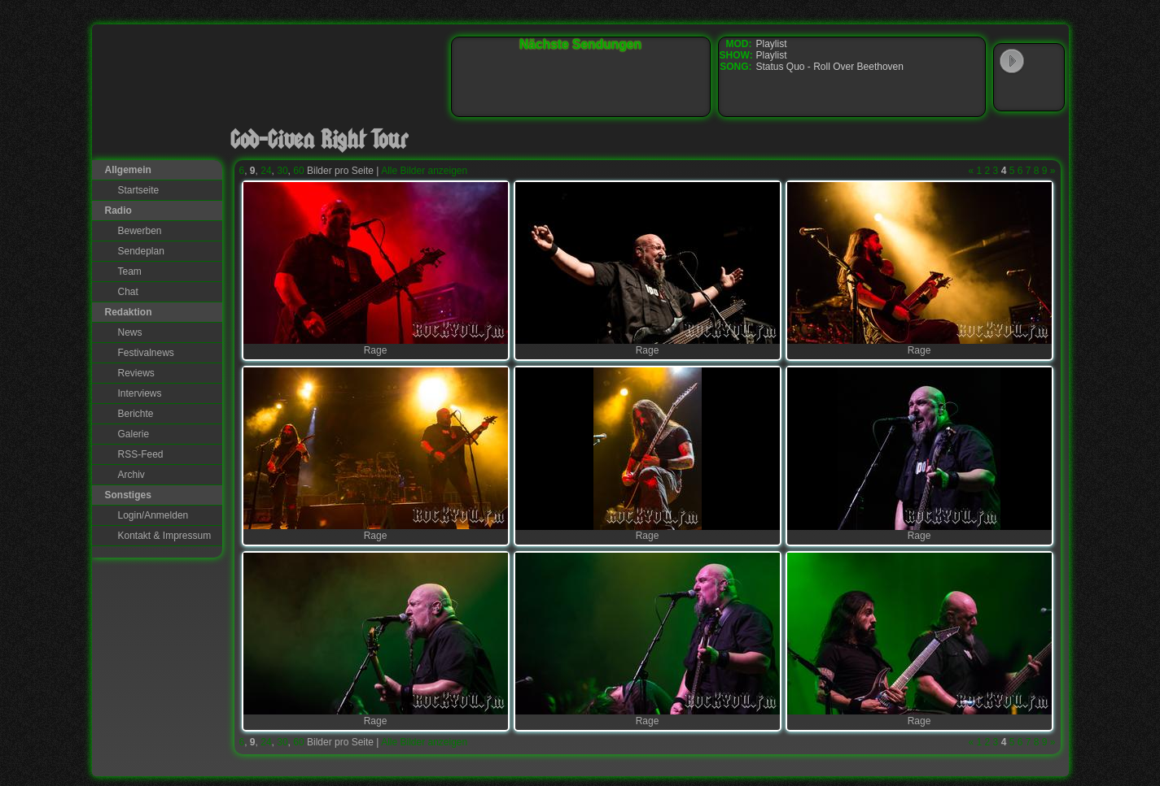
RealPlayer (1045, 93)
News (130, 332)
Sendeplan (141, 251)
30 (282, 170)
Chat (128, 291)
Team (130, 271)
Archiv (131, 474)
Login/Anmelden (153, 515)
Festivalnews (146, 352)
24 (265, 170)
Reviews (136, 373)
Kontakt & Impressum (165, 535)
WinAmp (1045, 62)
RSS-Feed (141, 454)
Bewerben (140, 231)
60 (298, 170)
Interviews (140, 393)
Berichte (136, 413)
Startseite (139, 190)
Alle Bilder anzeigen (424, 170)
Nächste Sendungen (580, 44)
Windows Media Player (1012, 93)
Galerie (134, 434)
